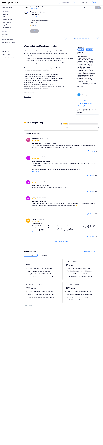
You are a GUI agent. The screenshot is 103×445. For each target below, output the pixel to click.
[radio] (31, 255)
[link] (10, 7)
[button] (88, 56)
